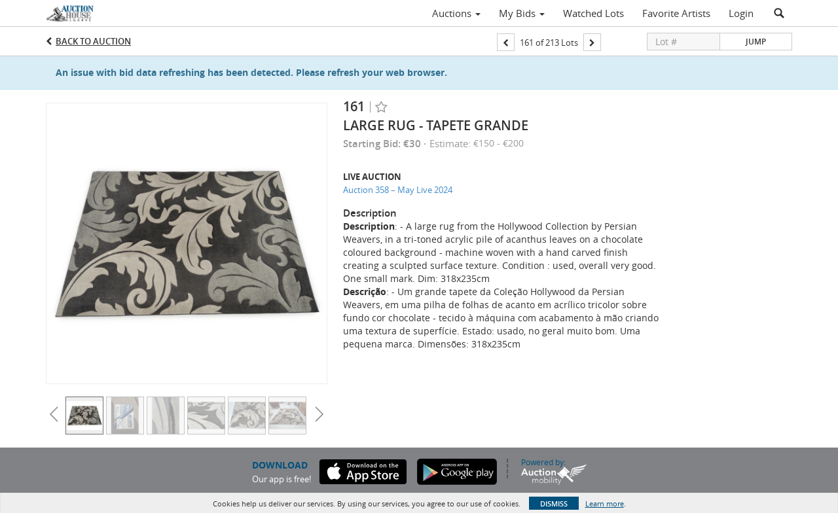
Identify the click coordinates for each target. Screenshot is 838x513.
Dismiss (554, 503)
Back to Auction (93, 41)
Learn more (604, 503)
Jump (756, 41)
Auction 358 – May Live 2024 (397, 190)
